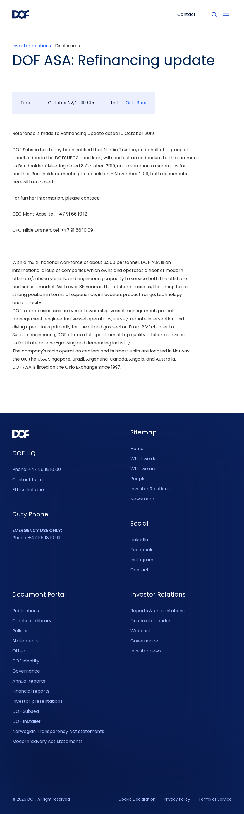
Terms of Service (215, 799)
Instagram (141, 560)
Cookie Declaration (137, 799)
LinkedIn (139, 539)
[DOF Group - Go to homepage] (20, 14)
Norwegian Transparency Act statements (58, 731)
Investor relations (31, 46)
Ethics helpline (28, 489)
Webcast (140, 631)
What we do (143, 458)
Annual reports (28, 681)
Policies (20, 631)
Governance (26, 671)
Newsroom (142, 499)
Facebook (141, 549)
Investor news (145, 651)
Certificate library (31, 620)
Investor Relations (150, 489)
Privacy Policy (177, 799)
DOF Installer (26, 721)
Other (18, 651)
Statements (25, 641)
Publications (25, 610)
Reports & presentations (157, 610)
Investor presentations (37, 701)
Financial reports (30, 691)
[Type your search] (214, 14)
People (138, 478)
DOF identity (25, 661)
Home (136, 448)
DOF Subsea (25, 711)
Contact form (27, 479)
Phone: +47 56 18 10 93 (37, 534)
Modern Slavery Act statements (47, 741)
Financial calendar (150, 620)
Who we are (143, 468)
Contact (139, 570)
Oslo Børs (136, 103)
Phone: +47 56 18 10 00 (36, 469)
